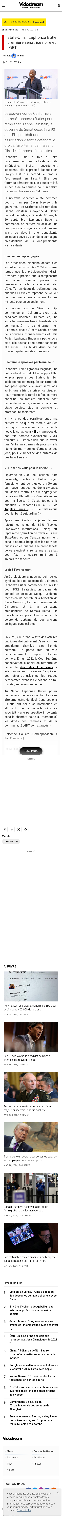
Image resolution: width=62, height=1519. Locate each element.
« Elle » (36, 431)
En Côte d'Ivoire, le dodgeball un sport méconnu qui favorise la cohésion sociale (32, 1310)
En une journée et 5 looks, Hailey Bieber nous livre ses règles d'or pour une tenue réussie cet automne (34, 1420)
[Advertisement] (31, 791)
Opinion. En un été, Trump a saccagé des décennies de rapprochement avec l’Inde (33, 1295)
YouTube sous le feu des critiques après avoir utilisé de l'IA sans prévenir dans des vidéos (33, 1391)
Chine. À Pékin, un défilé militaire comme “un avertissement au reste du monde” (32, 1354)
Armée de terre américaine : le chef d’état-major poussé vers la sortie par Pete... (28, 1108)
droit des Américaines (36, 667)
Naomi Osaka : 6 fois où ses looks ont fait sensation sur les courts (32, 1378)
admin (20, 55)
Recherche (12, 1457)
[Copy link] (12, 829)
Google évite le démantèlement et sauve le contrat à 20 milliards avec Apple (33, 1367)
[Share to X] (18, 829)
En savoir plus (24, 1510)
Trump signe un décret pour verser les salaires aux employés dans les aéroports (30, 1158)
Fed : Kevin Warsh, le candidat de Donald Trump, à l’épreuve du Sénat (27, 1057)
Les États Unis (11, 841)
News (10, 1451)
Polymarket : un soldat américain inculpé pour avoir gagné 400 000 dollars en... (30, 1007)
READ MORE (31, 751)
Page (9, 1463)
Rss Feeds (39, 1457)
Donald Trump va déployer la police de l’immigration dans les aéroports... (26, 1208)
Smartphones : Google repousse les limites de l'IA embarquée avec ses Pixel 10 (33, 1325)
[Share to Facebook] (25, 829)
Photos (37, 1463)
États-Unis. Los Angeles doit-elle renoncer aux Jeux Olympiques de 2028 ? (33, 1339)
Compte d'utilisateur (44, 1451)
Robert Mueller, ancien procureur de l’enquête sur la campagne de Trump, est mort (30, 1259)
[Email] (5, 829)
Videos (10, 1470)
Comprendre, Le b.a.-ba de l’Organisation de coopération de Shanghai (29, 1405)
